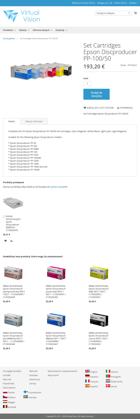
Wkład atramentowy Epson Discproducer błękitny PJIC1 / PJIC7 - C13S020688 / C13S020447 (56, 338)
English (91, 371)
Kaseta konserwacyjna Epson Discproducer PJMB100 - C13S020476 (13, 223)
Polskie (9, 392)
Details (11, 121)
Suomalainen (32, 392)
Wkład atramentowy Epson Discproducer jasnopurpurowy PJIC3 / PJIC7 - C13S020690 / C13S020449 (14, 291)
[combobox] (113, 13)
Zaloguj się (102, 2)
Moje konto (53, 375)
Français (91, 381)
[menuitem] (8, 30)
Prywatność (8, 383)
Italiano (112, 371)
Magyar (9, 402)
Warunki (7, 379)
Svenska (29, 397)
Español (91, 386)
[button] (133, 3)
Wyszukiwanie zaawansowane (62, 371)
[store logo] (23, 16)
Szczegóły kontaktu (12, 371)
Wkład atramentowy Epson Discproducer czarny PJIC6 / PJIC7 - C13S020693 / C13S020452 (99, 338)
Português (113, 376)
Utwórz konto (120, 2)
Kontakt (6, 375)
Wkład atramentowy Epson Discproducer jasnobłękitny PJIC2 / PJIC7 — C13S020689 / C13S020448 (13, 338)
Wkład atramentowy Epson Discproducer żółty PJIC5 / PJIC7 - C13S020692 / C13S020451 (99, 291)
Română (9, 407)
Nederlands (114, 381)
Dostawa (33, 375)
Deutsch (91, 376)
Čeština (9, 397)
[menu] (70, 30)
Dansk (111, 386)
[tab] (11, 121)
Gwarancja (34, 379)
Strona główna (9, 38)
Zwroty (32, 383)
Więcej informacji (34, 121)
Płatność (33, 371)
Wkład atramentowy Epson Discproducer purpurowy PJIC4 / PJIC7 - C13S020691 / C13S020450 (56, 291)
